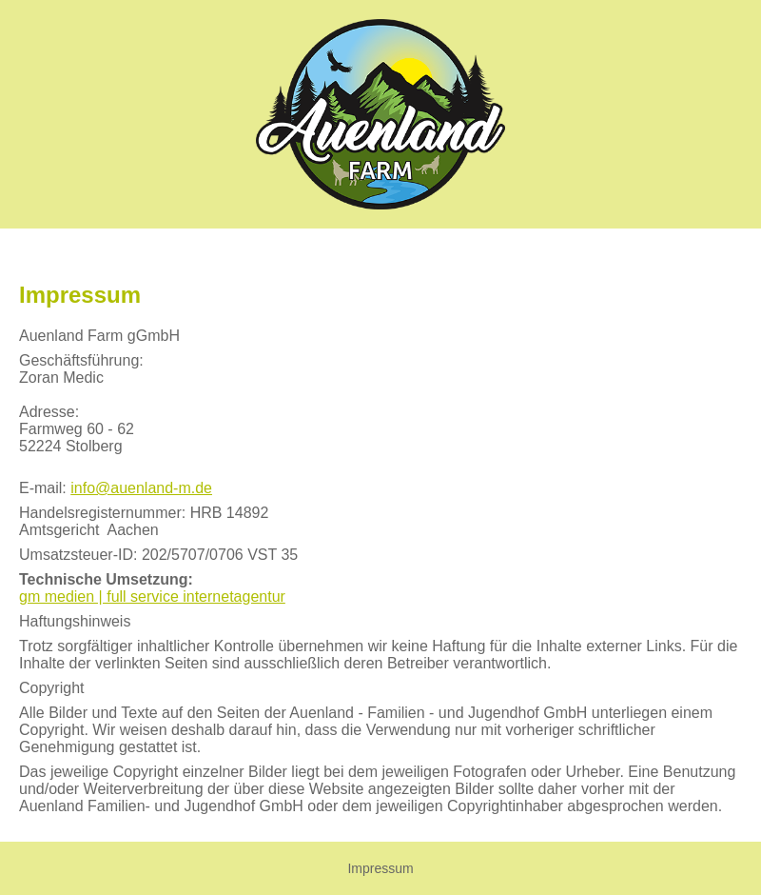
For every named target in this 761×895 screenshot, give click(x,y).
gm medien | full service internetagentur (152, 596)
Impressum (380, 868)
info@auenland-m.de (141, 488)
